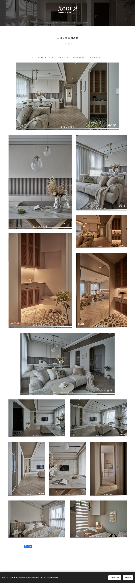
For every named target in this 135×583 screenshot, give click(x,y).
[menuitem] (47, 22)
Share (28, 546)
